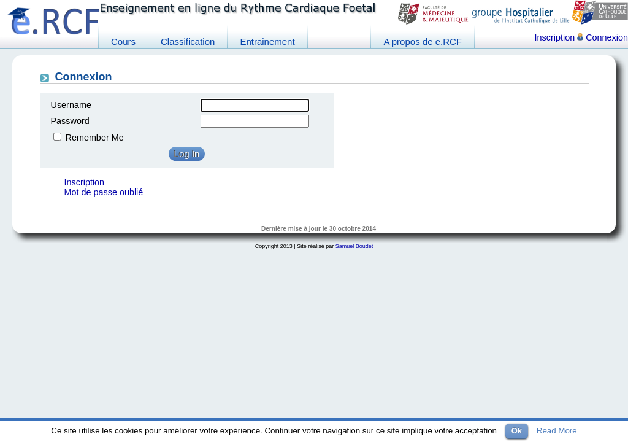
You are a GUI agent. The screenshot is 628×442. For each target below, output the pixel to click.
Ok (516, 430)
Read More (557, 430)
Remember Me (95, 137)
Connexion (602, 37)
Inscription (555, 37)
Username (71, 105)
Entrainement (267, 41)
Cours (123, 41)
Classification (188, 41)
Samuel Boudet (354, 246)
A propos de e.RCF (422, 41)
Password (70, 121)
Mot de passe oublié (104, 192)
